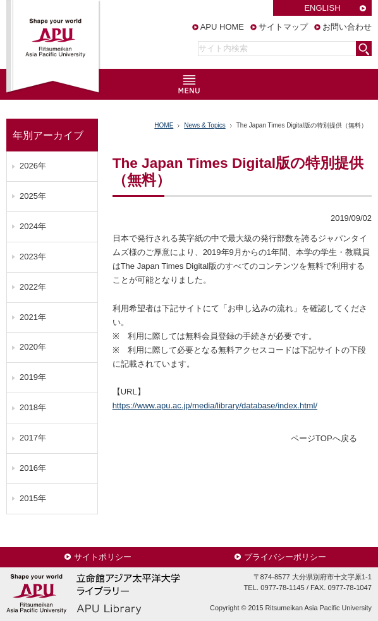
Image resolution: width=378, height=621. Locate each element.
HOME (163, 125)
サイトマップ (283, 27)
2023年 (33, 256)
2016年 (33, 468)
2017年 (33, 437)
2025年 (33, 196)
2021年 (33, 317)
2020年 (33, 347)
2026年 (33, 165)
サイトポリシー (102, 557)
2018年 (33, 407)
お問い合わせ (347, 27)
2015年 (33, 498)
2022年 (33, 287)
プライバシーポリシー (285, 557)
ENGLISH (322, 8)
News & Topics (204, 125)
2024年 (33, 226)
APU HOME (222, 27)
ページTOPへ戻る (324, 438)
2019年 (33, 377)
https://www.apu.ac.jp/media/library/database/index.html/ (215, 405)
